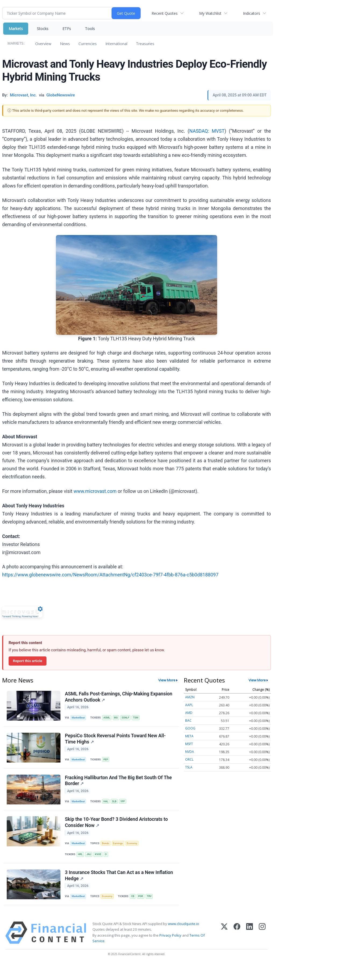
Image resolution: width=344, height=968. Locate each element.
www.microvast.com (95, 491)
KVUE (99, 856)
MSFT (189, 744)
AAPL (189, 705)
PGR (142, 899)
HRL (80, 856)
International (116, 43)
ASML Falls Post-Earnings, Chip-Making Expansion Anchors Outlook (119, 697)
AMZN (190, 697)
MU (117, 717)
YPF (123, 802)
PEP (106, 760)
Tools (90, 28)
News (65, 43)
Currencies (87, 43)
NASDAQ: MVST (206, 131)
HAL (106, 802)
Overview (43, 43)
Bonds (106, 845)
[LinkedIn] (249, 936)
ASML (107, 717)
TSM (137, 717)
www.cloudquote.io (183, 926)
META (189, 736)
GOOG (190, 728)
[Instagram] (262, 936)
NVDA (189, 751)
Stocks (42, 28)
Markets (16, 28)
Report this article (27, 661)
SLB (115, 802)
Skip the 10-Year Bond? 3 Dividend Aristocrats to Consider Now (116, 824)
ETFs (66, 28)
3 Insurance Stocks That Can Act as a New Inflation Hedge (119, 878)
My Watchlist (210, 13)
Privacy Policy (170, 938)
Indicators (251, 13)
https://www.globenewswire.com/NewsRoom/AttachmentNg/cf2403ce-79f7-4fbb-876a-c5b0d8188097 (110, 574)
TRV (150, 899)
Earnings (119, 845)
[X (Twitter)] (224, 936)
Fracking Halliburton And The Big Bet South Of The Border (118, 782)
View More (166, 680)
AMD (188, 712)
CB (133, 899)
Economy (133, 845)
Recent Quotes (165, 13)
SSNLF (127, 717)
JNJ (89, 856)
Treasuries (145, 43)
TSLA (188, 767)
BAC (188, 720)
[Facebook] (236, 936)
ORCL (189, 759)
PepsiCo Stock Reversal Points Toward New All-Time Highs (115, 739)
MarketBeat (78, 717)
